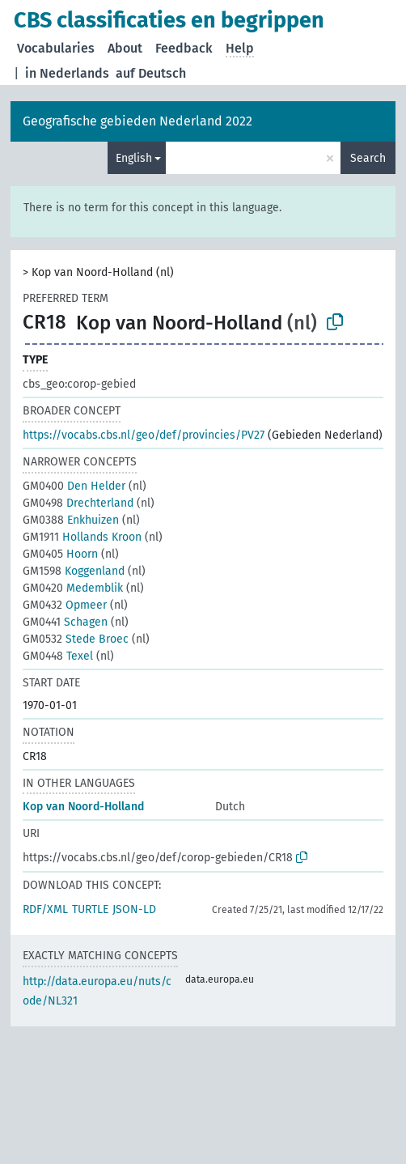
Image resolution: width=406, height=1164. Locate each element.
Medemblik (73, 588)
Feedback (184, 48)
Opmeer (65, 605)
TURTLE (90, 909)
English (134, 158)
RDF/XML (45, 909)
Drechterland (78, 503)
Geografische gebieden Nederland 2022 (137, 121)
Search (368, 158)
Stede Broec (76, 639)
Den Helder (74, 486)
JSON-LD (134, 909)
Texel (58, 656)
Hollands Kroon (82, 537)
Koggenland (74, 571)
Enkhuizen (71, 520)
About (125, 48)
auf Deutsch (151, 73)
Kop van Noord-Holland (83, 807)
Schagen (65, 622)
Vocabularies (56, 48)
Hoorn (60, 554)
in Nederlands (67, 73)
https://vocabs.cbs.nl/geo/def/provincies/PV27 (143, 435)
